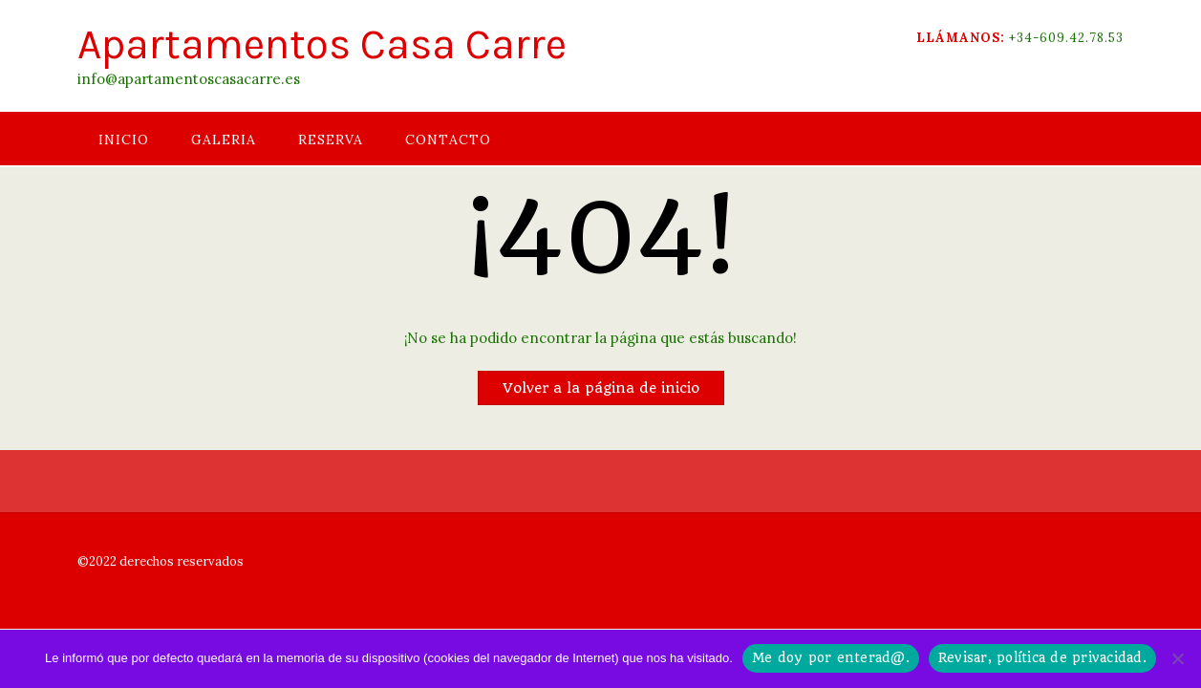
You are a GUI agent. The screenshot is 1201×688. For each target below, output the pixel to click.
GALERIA (223, 139)
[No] (1177, 658)
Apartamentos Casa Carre (322, 44)
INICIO (123, 139)
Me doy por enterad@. (831, 657)
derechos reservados (180, 561)
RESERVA (330, 139)
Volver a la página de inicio (601, 388)
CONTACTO (448, 139)
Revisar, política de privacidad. (1042, 657)
